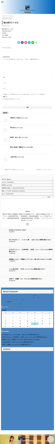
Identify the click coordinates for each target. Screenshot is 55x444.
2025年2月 (4, 373)
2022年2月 (4, 425)
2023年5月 (4, 404)
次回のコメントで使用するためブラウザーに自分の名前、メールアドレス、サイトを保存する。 (25, 94)
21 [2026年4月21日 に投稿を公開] (12, 323)
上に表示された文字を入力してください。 (12, 99)
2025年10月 (5, 361)
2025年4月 (4, 370)
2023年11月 (5, 395)
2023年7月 (4, 401)
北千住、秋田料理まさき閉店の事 (8, 299)
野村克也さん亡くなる (16, 127)
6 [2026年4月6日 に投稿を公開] (5, 318)
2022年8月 (4, 417)
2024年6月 (4, 385)
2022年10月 (5, 414)
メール (4, 82)
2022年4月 (4, 423)
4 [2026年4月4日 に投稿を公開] (42, 315)
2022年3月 (4, 424)
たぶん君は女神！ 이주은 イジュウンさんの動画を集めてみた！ (27, 269)
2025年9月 (4, 363)
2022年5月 (4, 421)
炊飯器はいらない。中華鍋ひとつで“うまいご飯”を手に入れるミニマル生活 (30, 259)
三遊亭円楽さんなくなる (17, 157)
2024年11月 (5, 377)
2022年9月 (4, 415)
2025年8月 (4, 364)
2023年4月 (4, 405)
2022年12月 (5, 411)
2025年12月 (5, 359)
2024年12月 (5, 376)
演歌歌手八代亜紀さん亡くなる (19, 118)
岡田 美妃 (19, 299)
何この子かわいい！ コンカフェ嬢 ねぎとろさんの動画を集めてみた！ (30, 239)
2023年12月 (5, 393)
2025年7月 (4, 366)
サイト (4, 88)
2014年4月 (4, 427)
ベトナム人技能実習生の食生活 (8, 303)
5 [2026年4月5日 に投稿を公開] (49, 315)
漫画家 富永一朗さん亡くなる (19, 137)
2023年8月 (4, 399)
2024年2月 (4, 391)
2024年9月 (4, 380)
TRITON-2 (27, 12)
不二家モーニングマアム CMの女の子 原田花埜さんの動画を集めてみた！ (17, 297)
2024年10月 (5, 379)
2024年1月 (4, 392)
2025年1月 (4, 375)
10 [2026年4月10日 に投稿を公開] (35, 318)
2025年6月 (4, 367)
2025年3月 (4, 372)
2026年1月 (4, 357)
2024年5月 (4, 386)
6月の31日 (4, 301)
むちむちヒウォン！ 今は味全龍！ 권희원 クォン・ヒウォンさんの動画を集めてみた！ (24, 337)
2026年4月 (4, 353)
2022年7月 (4, 418)
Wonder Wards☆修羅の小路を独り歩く (30, 436)
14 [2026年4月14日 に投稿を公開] (12, 321)
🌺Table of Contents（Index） (18, 230)
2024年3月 (4, 389)
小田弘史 (17, 303)
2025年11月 (5, 360)
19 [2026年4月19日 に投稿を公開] (49, 321)
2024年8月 (4, 382)
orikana (35, 297)
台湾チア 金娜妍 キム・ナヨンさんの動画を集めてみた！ (26, 279)
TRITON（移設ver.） (7, 47)
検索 (49, 197)
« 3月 (3, 328)
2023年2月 (4, 408)
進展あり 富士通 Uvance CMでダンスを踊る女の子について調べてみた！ (17, 295)
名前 (4, 77)
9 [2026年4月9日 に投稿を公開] (27, 318)
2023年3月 (4, 407)
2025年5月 (4, 369)
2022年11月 (5, 412)
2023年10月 (5, 396)
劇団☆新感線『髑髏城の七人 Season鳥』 (22, 147)
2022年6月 (4, 420)
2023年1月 (4, 409)
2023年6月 (4, 402)
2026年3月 (4, 354)
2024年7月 (4, 383)
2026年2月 (4, 356)
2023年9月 (4, 398)
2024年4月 (4, 388)
